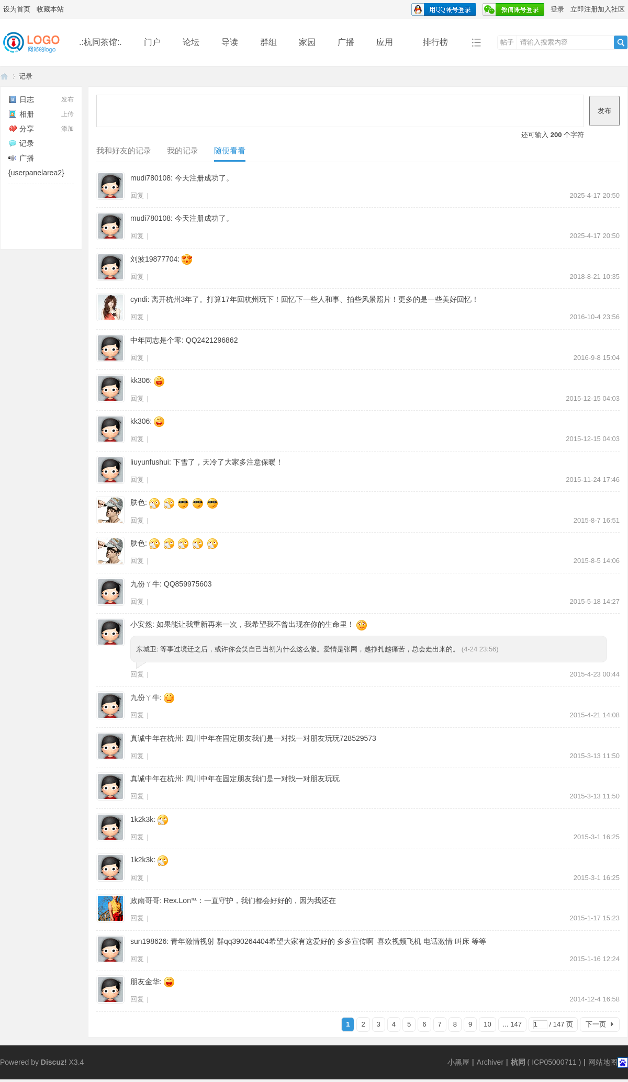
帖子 (507, 42)
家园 (307, 42)
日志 (21, 99)
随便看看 (229, 150)
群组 (268, 42)
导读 (229, 42)
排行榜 (435, 42)
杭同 (518, 1062)
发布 (67, 99)
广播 (346, 42)
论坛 (191, 42)
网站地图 (603, 1062)
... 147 (512, 1024)
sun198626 (148, 941)
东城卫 (146, 649)
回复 (137, 195)
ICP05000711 (554, 1062)
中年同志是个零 (156, 340)
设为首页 (16, 9)
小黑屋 (458, 1062)
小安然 (141, 624)
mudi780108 (150, 178)
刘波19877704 (153, 259)
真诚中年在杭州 (156, 738)
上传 (67, 114)
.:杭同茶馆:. (100, 42)
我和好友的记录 (123, 150)
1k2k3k (141, 819)
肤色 (137, 502)
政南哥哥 (145, 900)
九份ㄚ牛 (145, 584)
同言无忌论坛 (4, 76)
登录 (557, 9)
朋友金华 (145, 981)
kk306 (140, 380)
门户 (152, 42)
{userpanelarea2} (36, 172)
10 (487, 1024)
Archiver (490, 1062)
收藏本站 (50, 9)
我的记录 (182, 150)
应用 (388, 42)
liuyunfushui (149, 462)
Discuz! (54, 1062)
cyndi (139, 299)
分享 (21, 129)
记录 (25, 76)
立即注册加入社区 (597, 9)
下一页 (596, 1024)
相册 (21, 114)
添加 (67, 128)
